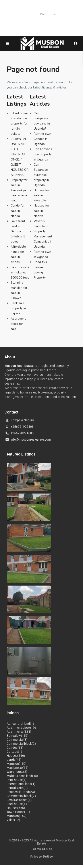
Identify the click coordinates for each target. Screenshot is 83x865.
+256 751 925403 (43, 29)
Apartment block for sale (18, 324)
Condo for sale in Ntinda (18, 210)
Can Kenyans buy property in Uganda (43, 154)
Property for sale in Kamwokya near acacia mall (19, 190)
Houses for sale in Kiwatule (41, 195)
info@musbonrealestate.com (44, 22)
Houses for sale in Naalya (41, 210)
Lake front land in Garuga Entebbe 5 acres (18, 231)
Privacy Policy (41, 857)
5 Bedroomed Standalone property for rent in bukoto (20, 123)
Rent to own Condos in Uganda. (42, 139)
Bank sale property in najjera (18, 308)
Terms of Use (41, 849)
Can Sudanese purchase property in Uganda (41, 175)
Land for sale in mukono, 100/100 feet (20, 272)
